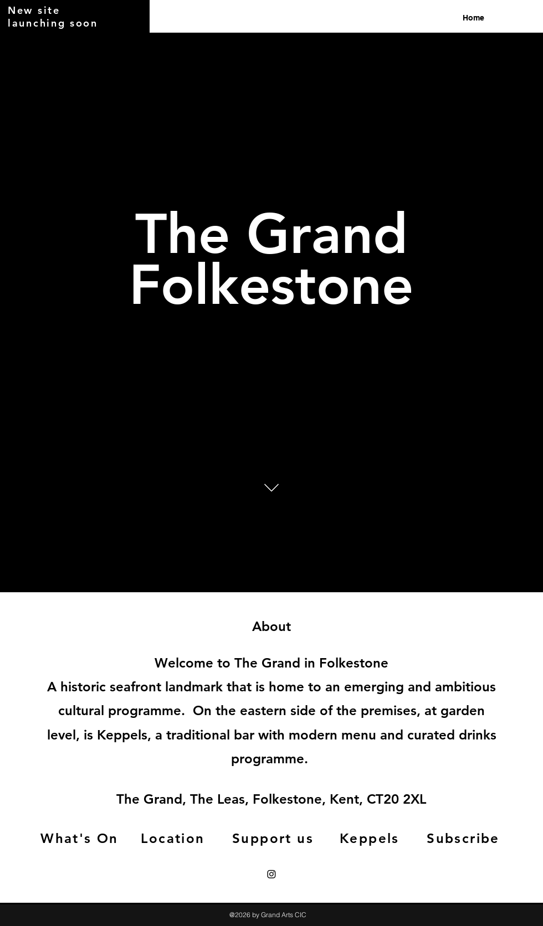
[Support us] (274, 838)
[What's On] (80, 838)
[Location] (174, 838)
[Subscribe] (464, 838)
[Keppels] (371, 838)
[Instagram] (271, 874)
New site (34, 10)
